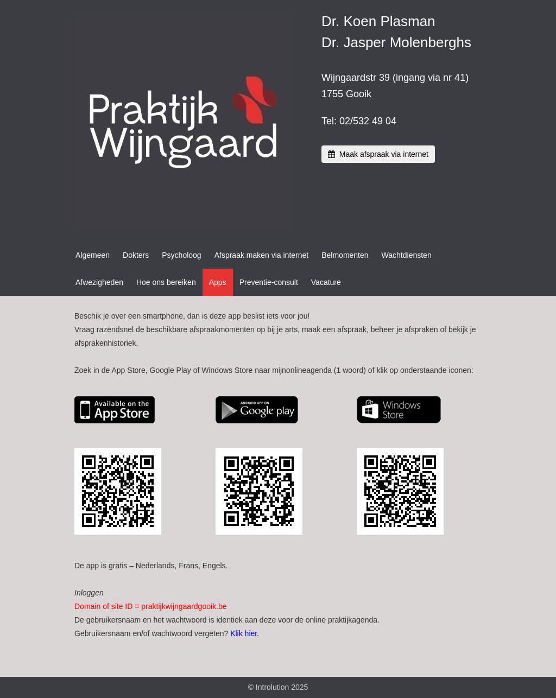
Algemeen (92, 255)
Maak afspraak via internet (378, 154)
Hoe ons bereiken (166, 282)
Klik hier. (244, 633)
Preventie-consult (268, 282)
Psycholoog (181, 255)
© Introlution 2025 (278, 687)
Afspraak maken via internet (261, 255)
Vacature (326, 282)
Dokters (136, 255)
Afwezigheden (99, 282)
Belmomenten (344, 255)
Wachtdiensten (407, 255)
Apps (217, 282)
